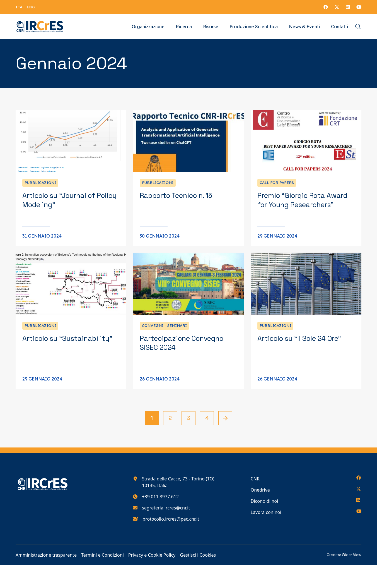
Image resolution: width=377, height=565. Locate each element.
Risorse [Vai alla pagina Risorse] (210, 26)
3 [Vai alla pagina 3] (188, 418)
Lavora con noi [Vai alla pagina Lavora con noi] (266, 512)
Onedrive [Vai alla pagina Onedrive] (260, 490)
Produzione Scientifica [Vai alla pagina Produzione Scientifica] (253, 26)
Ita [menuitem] (19, 7)
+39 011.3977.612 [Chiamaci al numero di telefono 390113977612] (160, 497)
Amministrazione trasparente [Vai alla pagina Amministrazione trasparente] (46, 555)
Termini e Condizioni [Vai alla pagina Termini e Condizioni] (102, 555)
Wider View (351, 554)
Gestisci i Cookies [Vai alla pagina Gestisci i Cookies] (198, 555)
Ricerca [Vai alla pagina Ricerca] (184, 26)
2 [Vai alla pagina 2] (170, 418)
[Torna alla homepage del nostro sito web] (40, 26)
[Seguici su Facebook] (325, 7)
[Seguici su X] (337, 7)
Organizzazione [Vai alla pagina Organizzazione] (148, 26)
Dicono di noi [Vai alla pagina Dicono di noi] (264, 501)
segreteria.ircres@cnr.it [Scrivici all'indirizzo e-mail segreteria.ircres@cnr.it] (166, 508)
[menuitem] (19, 7)
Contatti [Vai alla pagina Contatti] (339, 26)
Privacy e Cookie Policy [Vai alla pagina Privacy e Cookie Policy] (152, 555)
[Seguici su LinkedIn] (348, 7)
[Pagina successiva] (225, 418)
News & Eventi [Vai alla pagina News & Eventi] (304, 26)
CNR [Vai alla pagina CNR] (255, 479)
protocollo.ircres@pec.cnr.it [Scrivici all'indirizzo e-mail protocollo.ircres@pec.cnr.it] (170, 519)
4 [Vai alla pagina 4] (207, 418)
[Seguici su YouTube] (358, 7)
